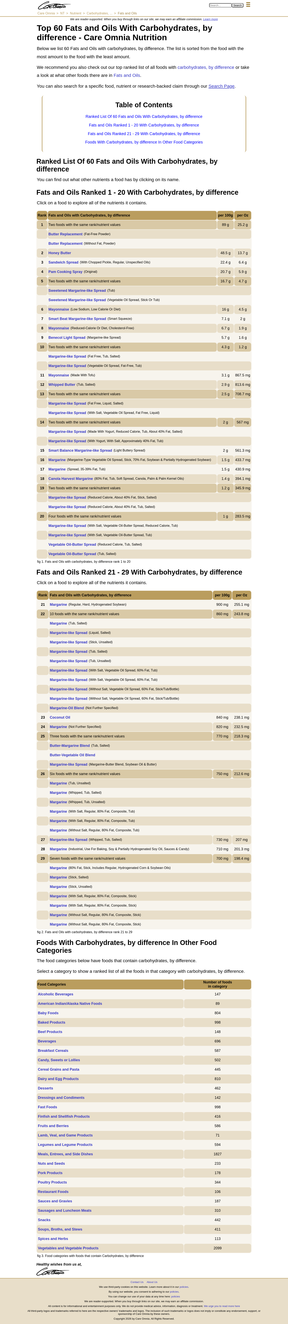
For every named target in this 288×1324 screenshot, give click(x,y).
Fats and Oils (127, 75)
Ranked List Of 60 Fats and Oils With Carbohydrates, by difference (144, 116)
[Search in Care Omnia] (220, 5)
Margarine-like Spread (67, 356)
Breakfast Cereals (53, 1051)
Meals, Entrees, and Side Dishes (65, 1154)
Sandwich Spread (63, 262)
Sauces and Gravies (55, 1201)
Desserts (45, 1088)
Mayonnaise (58, 309)
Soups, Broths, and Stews (60, 1229)
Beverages (47, 1041)
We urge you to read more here (222, 1306)
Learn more (210, 19)
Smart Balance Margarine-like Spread (80, 450)
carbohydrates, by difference (206, 67)
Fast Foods (47, 1107)
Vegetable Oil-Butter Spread (72, 545)
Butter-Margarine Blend (70, 746)
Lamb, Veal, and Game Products (65, 1135)
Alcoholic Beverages (55, 994)
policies (184, 1286)
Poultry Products (52, 1182)
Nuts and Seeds (51, 1164)
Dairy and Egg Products (58, 1079)
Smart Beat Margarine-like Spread (77, 319)
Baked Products (51, 1022)
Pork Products (50, 1173)
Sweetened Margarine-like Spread (77, 291)
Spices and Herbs (53, 1239)
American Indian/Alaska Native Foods (70, 1004)
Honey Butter (59, 253)
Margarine (57, 460)
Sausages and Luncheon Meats (64, 1211)
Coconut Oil (60, 717)
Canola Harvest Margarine (70, 479)
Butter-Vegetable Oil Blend (72, 755)
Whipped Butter (61, 385)
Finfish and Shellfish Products (64, 1116)
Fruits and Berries (53, 1126)
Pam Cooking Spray (65, 272)
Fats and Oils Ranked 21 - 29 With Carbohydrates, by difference (144, 133)
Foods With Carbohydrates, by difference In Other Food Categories (144, 142)
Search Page (221, 86)
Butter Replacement (65, 234)
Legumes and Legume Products (65, 1145)
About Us (152, 1282)
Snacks (44, 1220)
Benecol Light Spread (66, 338)
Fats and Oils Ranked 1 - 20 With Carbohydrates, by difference (144, 125)
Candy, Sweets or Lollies (59, 1060)
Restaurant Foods (53, 1192)
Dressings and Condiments (61, 1098)
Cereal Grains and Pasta (58, 1069)
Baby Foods (48, 1013)
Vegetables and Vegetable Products (68, 1248)
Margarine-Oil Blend (67, 708)
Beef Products (50, 1032)
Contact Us (137, 1282)
